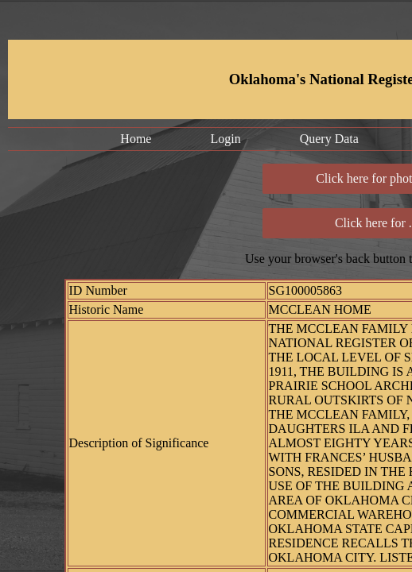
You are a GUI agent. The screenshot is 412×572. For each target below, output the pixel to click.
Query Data (329, 138)
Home (135, 138)
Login (225, 138)
